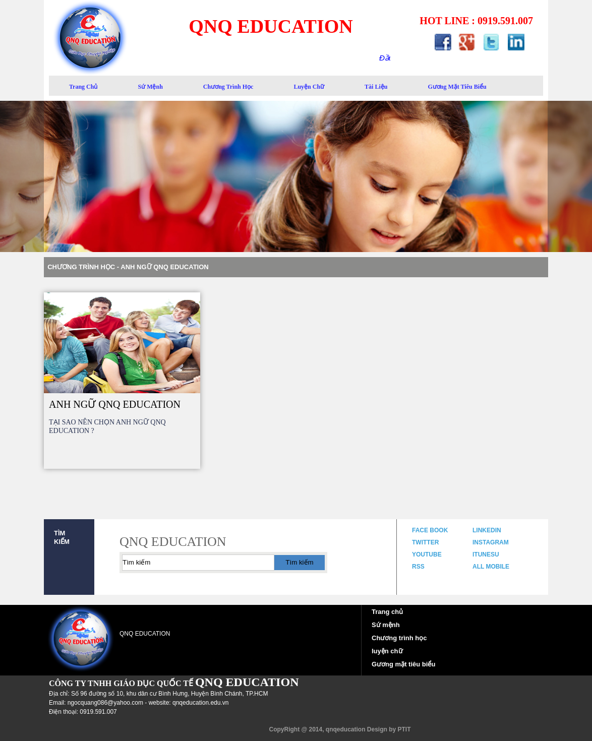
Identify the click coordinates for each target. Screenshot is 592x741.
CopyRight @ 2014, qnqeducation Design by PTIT (339, 729)
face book (430, 530)
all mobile (490, 566)
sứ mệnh (150, 86)
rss (418, 566)
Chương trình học (228, 86)
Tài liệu (376, 86)
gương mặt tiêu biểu (457, 86)
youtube (427, 554)
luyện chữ (308, 86)
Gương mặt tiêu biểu (403, 664)
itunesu (485, 554)
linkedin (486, 530)
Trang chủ (387, 611)
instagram (490, 542)
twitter (425, 542)
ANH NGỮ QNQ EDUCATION (115, 404)
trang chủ (83, 86)
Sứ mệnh (386, 625)
